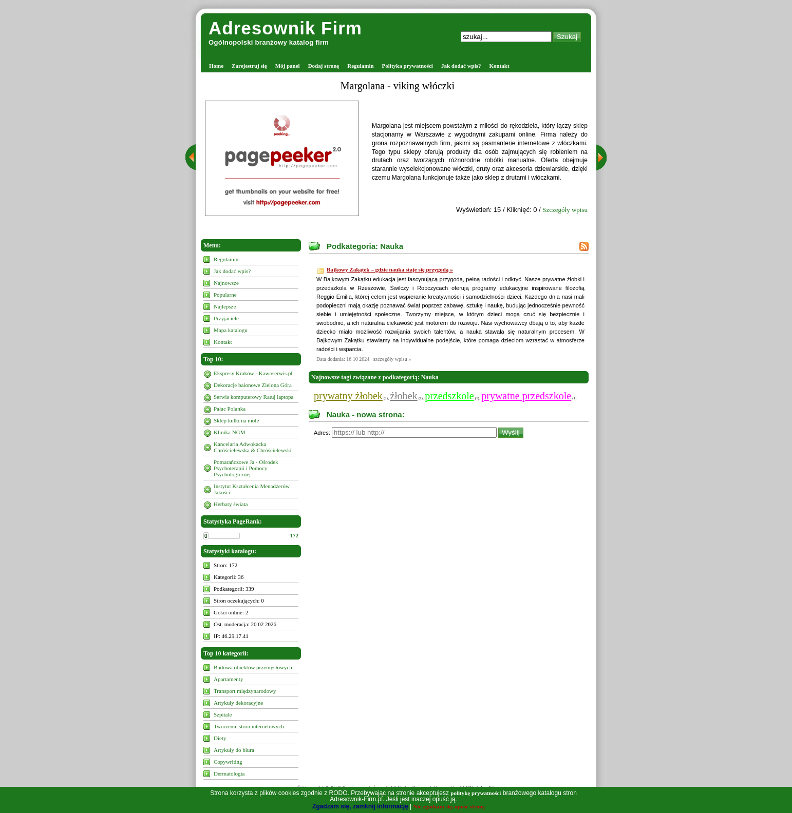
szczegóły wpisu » (392, 359)
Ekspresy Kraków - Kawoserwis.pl (253, 373)
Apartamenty (228, 679)
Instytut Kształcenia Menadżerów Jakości (252, 489)
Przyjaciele (226, 318)
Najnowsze (226, 283)
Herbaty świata (231, 504)
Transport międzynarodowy (245, 691)
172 (294, 535)
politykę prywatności (475, 793)
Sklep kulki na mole (236, 420)
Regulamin (360, 66)
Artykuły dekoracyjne (238, 703)
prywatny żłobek (348, 395)
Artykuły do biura (234, 750)
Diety (220, 738)
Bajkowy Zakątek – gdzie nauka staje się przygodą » (390, 269)
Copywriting (228, 762)
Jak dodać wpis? (461, 66)
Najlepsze (225, 306)
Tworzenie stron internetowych (249, 726)
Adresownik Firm (285, 28)
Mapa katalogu (231, 330)
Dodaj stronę (324, 66)
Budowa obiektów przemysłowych (253, 667)
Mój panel (287, 66)
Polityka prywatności (407, 66)
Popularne (225, 295)
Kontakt (499, 66)
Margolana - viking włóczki (398, 85)
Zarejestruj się (249, 66)
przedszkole (449, 395)
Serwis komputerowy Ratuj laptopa (254, 397)
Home (216, 66)
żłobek (403, 395)
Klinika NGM (229, 432)
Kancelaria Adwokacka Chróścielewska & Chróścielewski (253, 447)
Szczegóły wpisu (565, 210)
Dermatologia (229, 773)
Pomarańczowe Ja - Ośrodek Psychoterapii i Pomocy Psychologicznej (246, 468)
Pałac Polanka (230, 408)
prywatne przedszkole (526, 395)
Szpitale (223, 714)
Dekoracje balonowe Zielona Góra (253, 385)
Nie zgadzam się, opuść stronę (449, 806)
